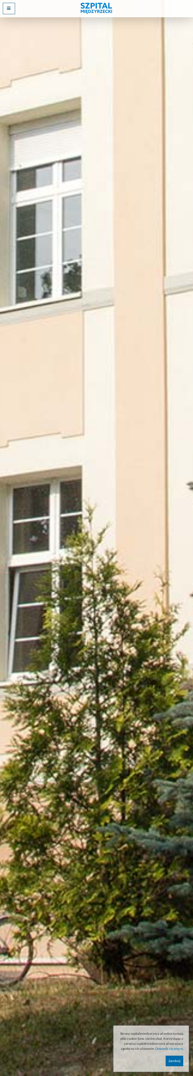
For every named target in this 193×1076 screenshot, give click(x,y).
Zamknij (174, 1061)
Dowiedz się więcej (169, 1048)
